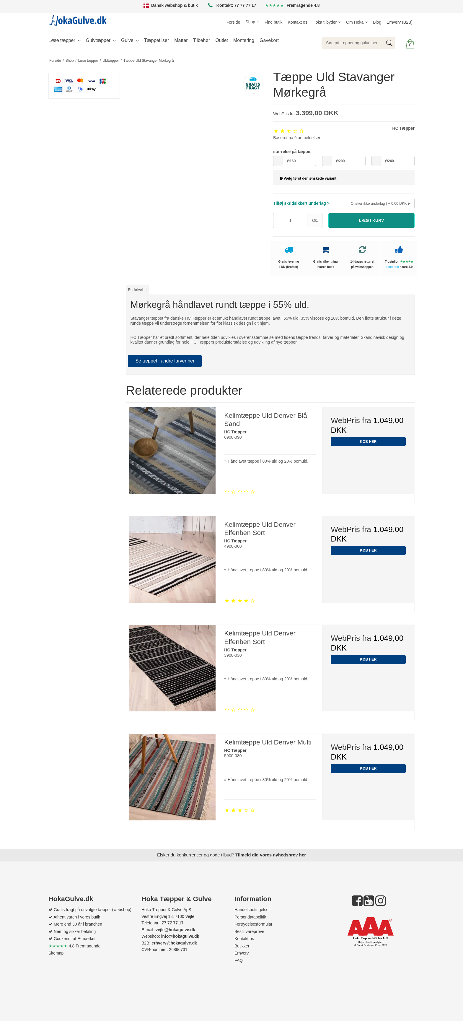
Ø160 (291, 161)
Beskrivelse (137, 290)
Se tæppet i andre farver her (164, 360)
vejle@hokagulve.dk (175, 929)
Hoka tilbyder (325, 22)
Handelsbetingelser (252, 909)
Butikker (242, 946)
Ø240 (389, 161)
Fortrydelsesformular (253, 924)
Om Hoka (354, 22)
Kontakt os (297, 22)
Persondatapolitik (250, 917)
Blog (377, 22)
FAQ (238, 960)
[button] (371, 220)
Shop (250, 21)
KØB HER (368, 442)
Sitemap (55, 953)
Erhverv (241, 953)
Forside (233, 22)
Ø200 (340, 161)
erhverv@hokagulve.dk (174, 943)
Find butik (274, 22)
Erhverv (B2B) (400, 22)
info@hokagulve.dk (180, 936)
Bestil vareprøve (249, 931)
